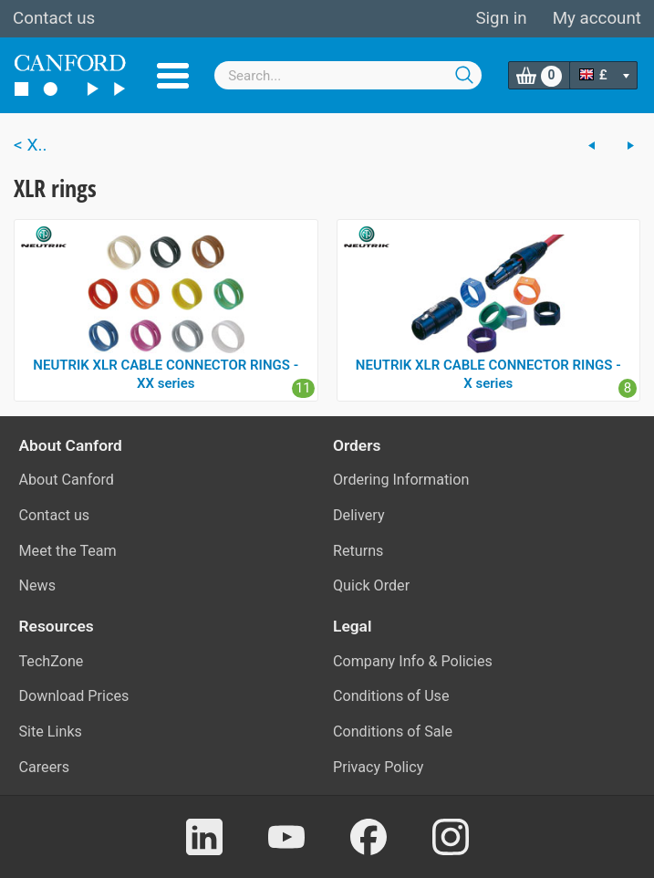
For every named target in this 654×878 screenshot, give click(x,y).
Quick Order (371, 585)
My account (597, 18)
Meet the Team (68, 550)
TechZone (51, 661)
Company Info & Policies (413, 661)
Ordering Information (401, 479)
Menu (173, 76)
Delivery (359, 515)
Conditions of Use (391, 696)
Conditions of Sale (392, 731)
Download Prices (74, 696)
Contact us (54, 18)
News (38, 585)
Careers (44, 767)
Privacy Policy (378, 767)
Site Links (50, 731)
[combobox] (348, 75)
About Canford (66, 479)
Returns (358, 550)
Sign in (500, 18)
